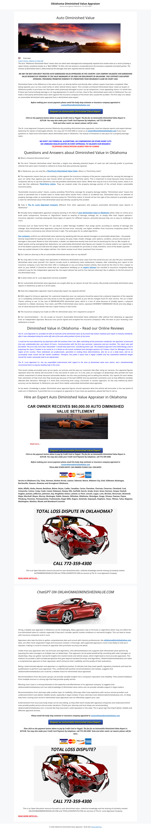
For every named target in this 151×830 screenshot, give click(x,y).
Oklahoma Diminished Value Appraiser (75, 3)
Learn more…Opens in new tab (30, 61)
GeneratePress (96, 827)
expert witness (89, 267)
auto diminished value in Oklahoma (93, 213)
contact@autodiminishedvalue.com (75, 105)
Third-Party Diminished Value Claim (62, 171)
